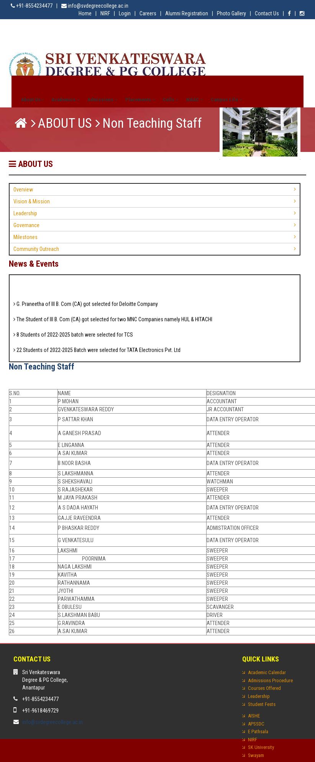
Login (125, 13)
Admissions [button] (102, 99)
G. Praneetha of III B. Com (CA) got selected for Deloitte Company (85, 306)
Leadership (25, 213)
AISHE (254, 716)
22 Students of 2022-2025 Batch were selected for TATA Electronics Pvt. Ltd (96, 353)
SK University (261, 747)
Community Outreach (36, 249)
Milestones (25, 237)
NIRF (105, 13)
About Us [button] (32, 99)
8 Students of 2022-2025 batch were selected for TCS (73, 337)
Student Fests (262, 704)
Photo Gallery (231, 13)
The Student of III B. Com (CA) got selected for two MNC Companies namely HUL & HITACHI (112, 322)
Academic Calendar (267, 672)
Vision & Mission (31, 201)
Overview (23, 189)
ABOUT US (65, 123)
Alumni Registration (186, 13)
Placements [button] (140, 99)
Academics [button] (65, 99)
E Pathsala (258, 731)
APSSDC (256, 724)
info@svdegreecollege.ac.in (52, 722)
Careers (147, 13)
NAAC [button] (194, 99)
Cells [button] (171, 99)
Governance (26, 225)
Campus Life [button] (226, 99)
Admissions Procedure (270, 680)
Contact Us (267, 13)
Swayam (256, 755)
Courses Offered (264, 688)
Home (85, 13)
